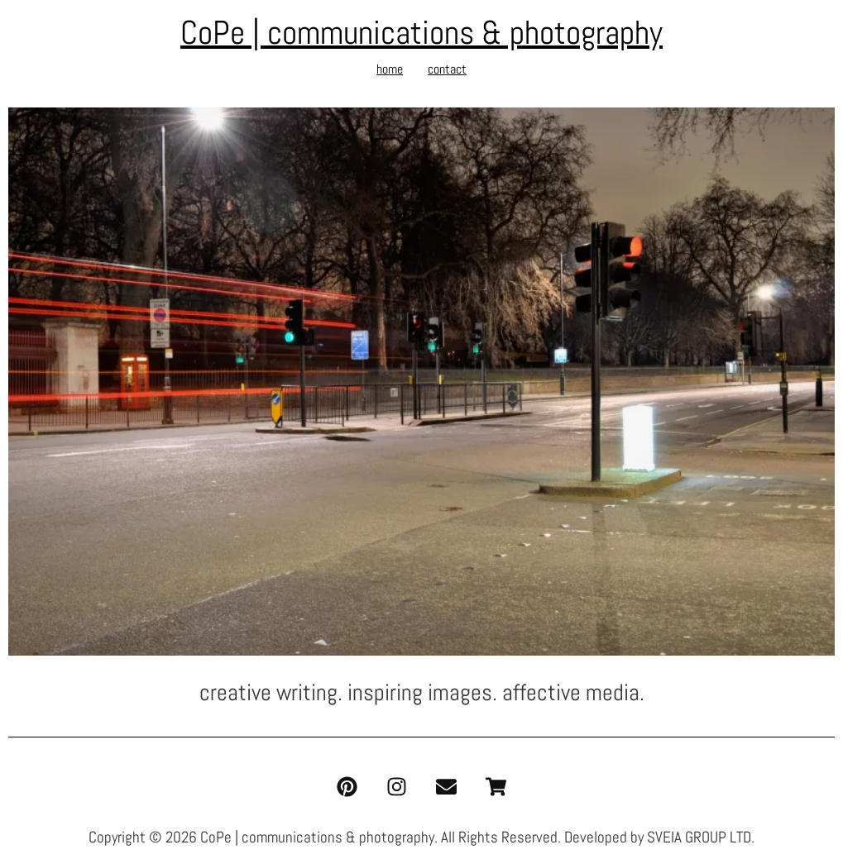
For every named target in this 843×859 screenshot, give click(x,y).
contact (447, 69)
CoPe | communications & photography (421, 33)
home (389, 69)
